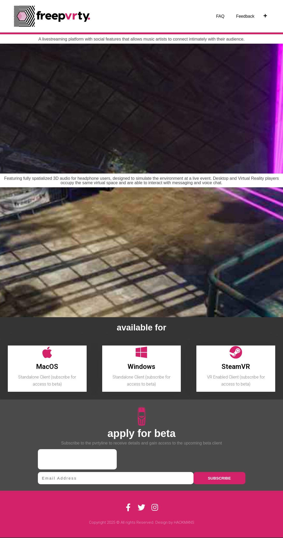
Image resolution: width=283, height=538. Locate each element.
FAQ (220, 16)
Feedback (245, 16)
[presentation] (77, 460)
